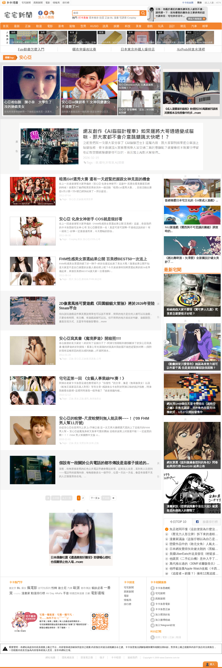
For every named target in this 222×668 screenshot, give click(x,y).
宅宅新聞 (26, 2)
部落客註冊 (87, 657)
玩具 (161, 26)
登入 (212, 664)
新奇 (61, 26)
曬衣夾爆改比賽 (84, 49)
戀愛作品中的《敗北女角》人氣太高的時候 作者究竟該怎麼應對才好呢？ (195, 544)
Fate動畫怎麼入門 (31, 49)
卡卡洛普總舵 (162, 588)
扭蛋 (101, 17)
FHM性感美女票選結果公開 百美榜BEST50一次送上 (103, 259)
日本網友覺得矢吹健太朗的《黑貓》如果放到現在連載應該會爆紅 (195, 548)
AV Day (50, 593)
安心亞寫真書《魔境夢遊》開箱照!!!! (90, 338)
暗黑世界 (88, 199)
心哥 (98, 239)
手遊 (66, 593)
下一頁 (94, 498)
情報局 (56, 2)
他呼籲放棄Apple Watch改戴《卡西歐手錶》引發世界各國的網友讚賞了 (195, 568)
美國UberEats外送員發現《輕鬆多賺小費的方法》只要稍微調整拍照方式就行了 (195, 553)
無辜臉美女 (95, 398)
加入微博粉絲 (162, 619)
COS (92, 239)
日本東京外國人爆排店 (138, 49)
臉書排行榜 (205, 520)
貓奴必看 (97, 587)
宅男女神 (83, 443)
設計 (172, 26)
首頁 (6, 26)
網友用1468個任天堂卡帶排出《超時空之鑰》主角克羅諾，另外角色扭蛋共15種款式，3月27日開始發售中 (191, 408)
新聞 (157, 637)
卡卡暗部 (116, 657)
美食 (138, 26)
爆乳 (86, 398)
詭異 (105, 26)
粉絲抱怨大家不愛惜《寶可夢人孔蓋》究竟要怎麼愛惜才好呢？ (192, 311)
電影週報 (98, 593)
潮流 (183, 26)
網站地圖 (50, 657)
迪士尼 (62, 587)
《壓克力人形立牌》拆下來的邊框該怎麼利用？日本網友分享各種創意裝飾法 (195, 534)
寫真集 (92, 358)
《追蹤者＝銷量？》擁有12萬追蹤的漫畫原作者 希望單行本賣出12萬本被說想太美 (195, 573)
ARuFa (58, 593)
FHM (91, 279)
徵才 (102, 657)
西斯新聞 (38, 2)
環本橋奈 (94, 17)
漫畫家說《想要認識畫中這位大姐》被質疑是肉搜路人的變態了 (192, 508)
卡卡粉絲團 (187, 2)
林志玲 (98, 279)
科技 (128, 26)
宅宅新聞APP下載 (51, 13)
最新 (17, 26)
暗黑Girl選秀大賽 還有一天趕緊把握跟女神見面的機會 (104, 179)
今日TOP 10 (178, 521)
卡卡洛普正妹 (162, 609)
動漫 (39, 26)
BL (111, 17)
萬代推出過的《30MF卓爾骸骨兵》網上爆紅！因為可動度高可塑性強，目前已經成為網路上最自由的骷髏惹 (195, 563)
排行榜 (66, 2)
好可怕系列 (44, 588)
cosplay (17, 593)
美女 (80, 239)
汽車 (194, 26)
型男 (83, 26)
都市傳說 (86, 588)
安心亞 (72, 199)
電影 (47, 2)
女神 (91, 443)
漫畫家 (26, 593)
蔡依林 (85, 279)
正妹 (107, 17)
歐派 (76, 588)
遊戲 (150, 26)
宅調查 (123, 17)
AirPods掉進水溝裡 (191, 49)
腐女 (23, 588)
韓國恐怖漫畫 (77, 593)
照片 (71, 279)
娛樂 (116, 26)
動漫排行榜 (38, 593)
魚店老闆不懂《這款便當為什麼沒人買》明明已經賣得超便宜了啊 (195, 529)
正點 (81, 398)
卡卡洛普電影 (162, 604)
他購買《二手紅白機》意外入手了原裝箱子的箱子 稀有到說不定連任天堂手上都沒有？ (195, 558)
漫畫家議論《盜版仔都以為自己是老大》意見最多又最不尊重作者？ (195, 539)
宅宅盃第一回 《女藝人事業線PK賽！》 (92, 378)
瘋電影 (32, 588)
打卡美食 (83, 17)
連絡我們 (132, 657)
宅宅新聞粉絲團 (40, 13)
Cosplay (131, 17)
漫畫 (116, 17)
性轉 (54, 587)
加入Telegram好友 (165, 625)
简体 (199, 2)
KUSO (94, 26)
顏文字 (12, 588)
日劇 (87, 593)
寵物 (72, 26)
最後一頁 (113, 498)
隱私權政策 (68, 657)
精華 (205, 26)
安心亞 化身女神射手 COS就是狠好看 (90, 219)
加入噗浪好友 (46, 13)
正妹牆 (80, 199)
